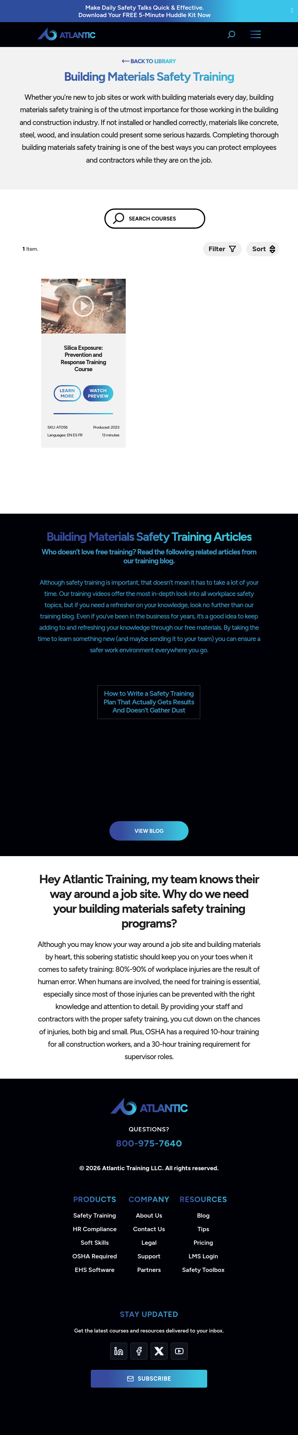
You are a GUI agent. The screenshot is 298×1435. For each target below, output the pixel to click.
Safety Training (94, 1215)
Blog (203, 1215)
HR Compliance (95, 1229)
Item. (31, 249)
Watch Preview (98, 393)
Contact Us (149, 1229)
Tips (203, 1229)
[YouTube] (179, 1351)
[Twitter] (159, 1351)
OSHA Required (95, 1256)
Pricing (203, 1242)
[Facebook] (138, 1351)
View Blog (149, 831)
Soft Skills (95, 1242)
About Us (149, 1215)
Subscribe (149, 1378)
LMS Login (203, 1256)
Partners (149, 1269)
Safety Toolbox (203, 1269)
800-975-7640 (149, 1143)
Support (148, 1256)
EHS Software (94, 1269)
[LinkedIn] (118, 1351)
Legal (149, 1242)
